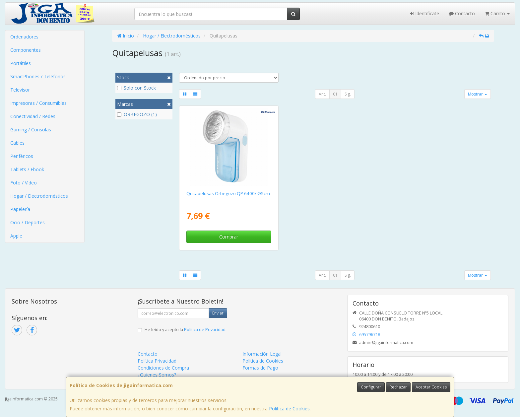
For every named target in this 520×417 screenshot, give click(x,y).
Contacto (462, 13)
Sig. (348, 94)
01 (335, 94)
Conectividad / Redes (32, 116)
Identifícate (424, 13)
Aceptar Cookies (431, 387)
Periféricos (21, 156)
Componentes (25, 50)
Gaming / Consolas (30, 129)
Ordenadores (24, 37)
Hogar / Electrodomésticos (39, 196)
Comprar (228, 237)
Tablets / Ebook (27, 169)
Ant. (322, 94)
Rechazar (398, 387)
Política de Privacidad (205, 329)
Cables (17, 143)
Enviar (218, 313)
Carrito (497, 13)
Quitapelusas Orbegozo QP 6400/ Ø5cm (228, 193)
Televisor (20, 90)
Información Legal (262, 354)
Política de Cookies (289, 408)
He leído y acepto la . (186, 329)
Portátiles (20, 63)
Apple (16, 236)
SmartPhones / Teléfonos (38, 76)
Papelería (20, 209)
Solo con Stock (136, 88)
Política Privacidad (157, 361)
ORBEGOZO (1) (137, 114)
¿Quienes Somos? (157, 375)
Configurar (371, 387)
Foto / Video (23, 182)
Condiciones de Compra (163, 368)
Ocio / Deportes (27, 222)
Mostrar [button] (477, 94)
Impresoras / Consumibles (38, 103)
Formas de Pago (260, 368)
